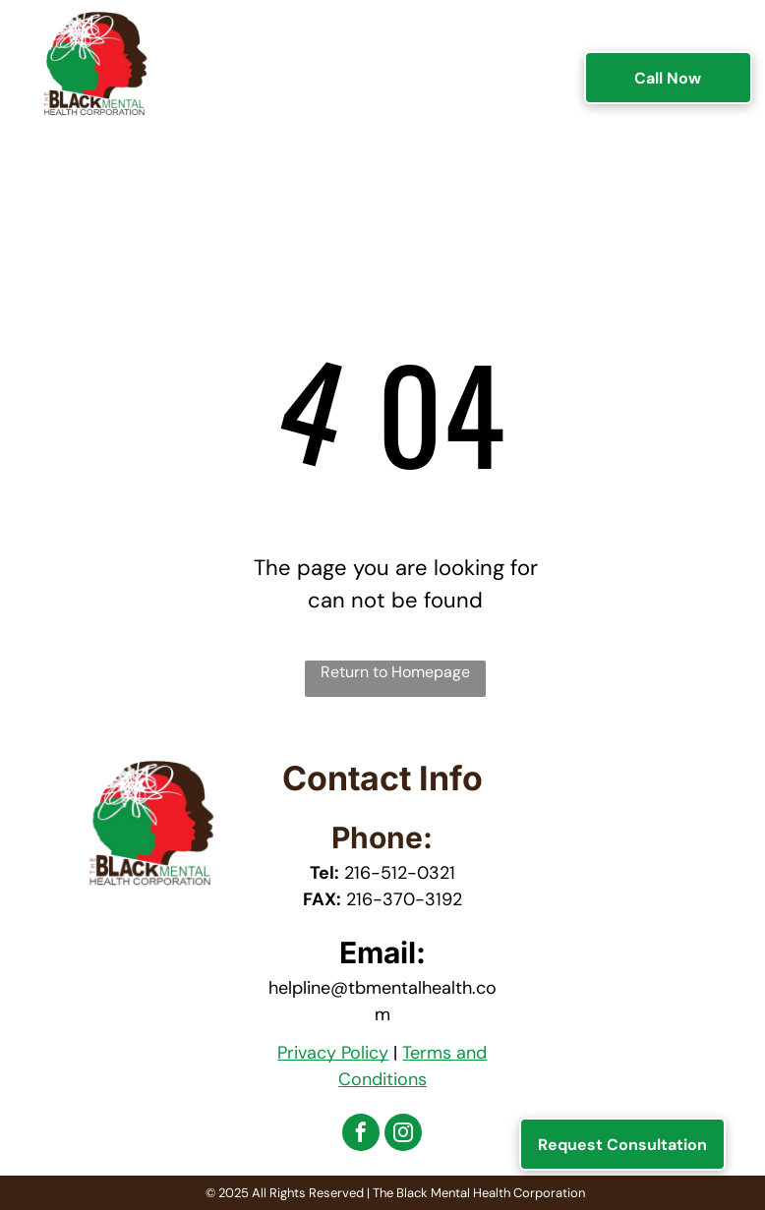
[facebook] (361, 1135)
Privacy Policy (332, 1053)
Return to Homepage (395, 672)
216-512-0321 (399, 873)
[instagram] (403, 1135)
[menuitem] (252, 57)
